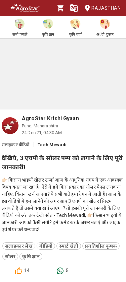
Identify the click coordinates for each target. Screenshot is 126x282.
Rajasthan (101, 8)
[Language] (74, 8)
